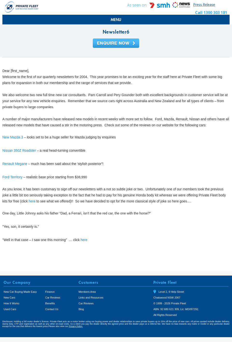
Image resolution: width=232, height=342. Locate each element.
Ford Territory (12, 177)
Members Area (87, 291)
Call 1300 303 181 (211, 12)
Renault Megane (14, 164)
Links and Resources (91, 297)
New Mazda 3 (12, 137)
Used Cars (10, 309)
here (32, 201)
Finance (50, 291)
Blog (81, 309)
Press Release (204, 4)
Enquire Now (116, 43)
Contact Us (51, 309)
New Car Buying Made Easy (20, 291)
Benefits (50, 303)
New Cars (9, 297)
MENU (116, 19)
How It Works (11, 303)
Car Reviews (52, 297)
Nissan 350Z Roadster (19, 150)
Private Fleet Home (22, 7)
